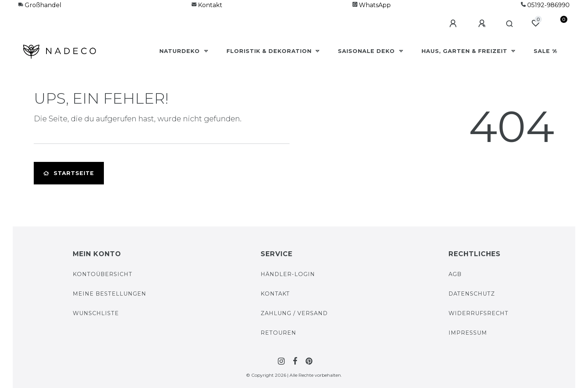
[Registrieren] (483, 24)
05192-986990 (545, 5)
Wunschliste (96, 313)
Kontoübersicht (102, 274)
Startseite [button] (69, 173)
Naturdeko (180, 51)
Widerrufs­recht (478, 313)
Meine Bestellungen (109, 293)
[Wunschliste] (535, 23)
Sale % (545, 51)
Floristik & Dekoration (270, 51)
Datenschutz (471, 293)
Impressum (467, 332)
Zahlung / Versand (294, 313)
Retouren (278, 332)
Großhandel (40, 5)
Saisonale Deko (367, 51)
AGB (455, 274)
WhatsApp (371, 5)
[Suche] (510, 24)
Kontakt (207, 5)
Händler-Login (288, 274)
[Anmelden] (454, 24)
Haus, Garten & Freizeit (465, 51)
